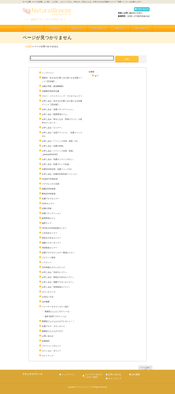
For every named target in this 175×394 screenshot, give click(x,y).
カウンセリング (48, 292)
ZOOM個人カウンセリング (53, 267)
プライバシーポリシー (51, 346)
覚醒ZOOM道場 (48, 189)
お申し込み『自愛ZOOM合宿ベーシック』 (60, 174)
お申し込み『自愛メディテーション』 (58, 109)
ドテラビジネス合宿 (50, 184)
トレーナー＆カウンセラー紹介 (55, 306)
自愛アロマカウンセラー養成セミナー (58, 252)
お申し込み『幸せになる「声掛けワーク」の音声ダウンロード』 (62, 121)
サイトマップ (47, 356)
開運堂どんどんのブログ (52, 331)
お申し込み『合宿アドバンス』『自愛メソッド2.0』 (62, 134)
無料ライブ (47, 223)
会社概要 (46, 302)
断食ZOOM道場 (48, 194)
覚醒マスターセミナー (51, 243)
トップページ (47, 73)
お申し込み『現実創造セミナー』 (56, 287)
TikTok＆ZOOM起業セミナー (54, 228)
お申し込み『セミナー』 (52, 128)
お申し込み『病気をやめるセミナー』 (58, 277)
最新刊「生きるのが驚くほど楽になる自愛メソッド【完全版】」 (62, 79)
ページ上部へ (145, 367)
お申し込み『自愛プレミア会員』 (56, 164)
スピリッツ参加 (48, 257)
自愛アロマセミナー (50, 198)
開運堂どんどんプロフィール (57, 311)
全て (97, 76)
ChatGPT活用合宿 (50, 179)
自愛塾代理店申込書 (50, 91)
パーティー (47, 262)
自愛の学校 (47, 208)
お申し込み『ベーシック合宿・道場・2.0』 (60, 141)
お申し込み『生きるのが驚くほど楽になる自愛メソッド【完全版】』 (62, 103)
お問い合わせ (143, 9)
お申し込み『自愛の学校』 (53, 146)
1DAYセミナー (48, 203)
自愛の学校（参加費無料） (53, 86)
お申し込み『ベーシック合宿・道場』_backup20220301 (58, 152)
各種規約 (46, 341)
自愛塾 (91, 72)
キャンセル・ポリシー (51, 351)
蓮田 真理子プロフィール (55, 316)
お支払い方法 (47, 297)
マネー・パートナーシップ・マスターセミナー (62, 96)
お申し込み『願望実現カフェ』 (55, 114)
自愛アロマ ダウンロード (53, 326)
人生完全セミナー (49, 233)
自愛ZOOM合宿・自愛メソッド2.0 (56, 169)
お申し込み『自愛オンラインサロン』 (58, 159)
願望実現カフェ (48, 218)
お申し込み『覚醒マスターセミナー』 (58, 282)
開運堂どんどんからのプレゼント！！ (58, 321)
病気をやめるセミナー (51, 238)
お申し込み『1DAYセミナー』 (55, 272)
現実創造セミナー (49, 248)
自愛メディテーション (51, 213)
